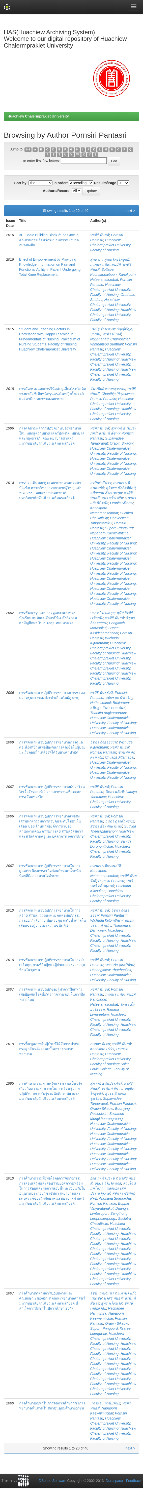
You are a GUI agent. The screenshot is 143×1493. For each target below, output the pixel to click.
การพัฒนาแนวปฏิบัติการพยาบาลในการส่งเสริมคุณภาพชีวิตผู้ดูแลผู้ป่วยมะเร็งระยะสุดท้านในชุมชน (52, 965)
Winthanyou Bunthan (106, 344)
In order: (60, 183)
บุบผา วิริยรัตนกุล (107, 1183)
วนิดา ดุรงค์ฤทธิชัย (119, 821)
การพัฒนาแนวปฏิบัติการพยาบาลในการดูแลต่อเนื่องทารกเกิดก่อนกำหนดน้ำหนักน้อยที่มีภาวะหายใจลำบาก (50, 871)
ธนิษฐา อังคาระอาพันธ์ (107, 708)
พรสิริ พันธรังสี (101, 693)
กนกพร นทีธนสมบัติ (105, 264)
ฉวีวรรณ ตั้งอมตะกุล (106, 493)
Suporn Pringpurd (119, 528)
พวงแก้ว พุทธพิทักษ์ (119, 965)
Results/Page (105, 183)
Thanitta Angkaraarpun (108, 713)
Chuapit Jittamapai (119, 757)
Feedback (133, 1481)
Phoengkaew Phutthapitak (110, 970)
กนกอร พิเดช (100, 1044)
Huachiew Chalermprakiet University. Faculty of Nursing (110, 245)
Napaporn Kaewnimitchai (109, 533)
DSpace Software (52, 1481)
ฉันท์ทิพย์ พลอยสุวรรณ (107, 389)
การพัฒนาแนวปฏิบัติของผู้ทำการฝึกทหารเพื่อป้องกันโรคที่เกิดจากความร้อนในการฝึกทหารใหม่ (52, 994)
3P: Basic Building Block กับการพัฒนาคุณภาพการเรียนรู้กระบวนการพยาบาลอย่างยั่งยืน (49, 240)
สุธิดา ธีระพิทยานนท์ (106, 826)
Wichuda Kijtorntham (106, 920)
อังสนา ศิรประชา (103, 1178)
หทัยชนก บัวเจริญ (118, 698)
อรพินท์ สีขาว (109, 433)
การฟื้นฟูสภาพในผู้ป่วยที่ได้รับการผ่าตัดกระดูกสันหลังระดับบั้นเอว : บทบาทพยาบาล (49, 1049)
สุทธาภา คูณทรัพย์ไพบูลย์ (109, 259)
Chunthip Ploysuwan (117, 394)
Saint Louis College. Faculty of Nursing (109, 1069)
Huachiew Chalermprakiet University (38, 116)
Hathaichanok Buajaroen (109, 703)
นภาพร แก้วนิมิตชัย (105, 1403)
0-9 (28, 149)
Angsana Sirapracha (115, 1198)
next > (130, 211)
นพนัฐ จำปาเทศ (102, 329)
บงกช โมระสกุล (102, 613)
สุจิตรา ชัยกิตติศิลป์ (120, 488)
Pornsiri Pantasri (103, 399)
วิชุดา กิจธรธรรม (103, 742)
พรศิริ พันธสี (99, 235)
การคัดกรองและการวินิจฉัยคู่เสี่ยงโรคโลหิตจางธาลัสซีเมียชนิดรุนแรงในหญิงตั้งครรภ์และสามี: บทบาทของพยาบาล (52, 394)
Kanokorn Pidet (102, 1049)
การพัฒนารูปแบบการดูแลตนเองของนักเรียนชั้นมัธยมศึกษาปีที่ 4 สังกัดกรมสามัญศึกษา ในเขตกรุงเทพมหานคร (48, 618)
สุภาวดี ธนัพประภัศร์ (106, 1083)
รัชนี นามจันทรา (103, 1293)
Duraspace (114, 1481)
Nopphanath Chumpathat (109, 339)
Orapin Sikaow (121, 443)
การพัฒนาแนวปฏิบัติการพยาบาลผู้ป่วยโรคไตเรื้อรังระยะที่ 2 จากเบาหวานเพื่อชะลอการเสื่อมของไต (52, 792)
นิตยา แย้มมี (114, 792)
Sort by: (20, 183)
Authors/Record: (57, 191)
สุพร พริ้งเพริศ (112, 498)
